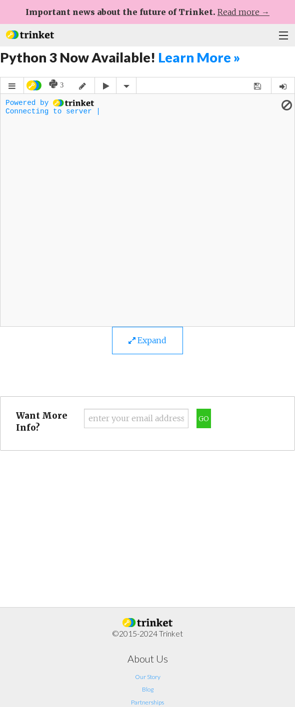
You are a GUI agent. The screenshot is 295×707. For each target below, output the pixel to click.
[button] (30, 33)
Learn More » (199, 57)
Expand (147, 340)
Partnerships (147, 702)
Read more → (244, 12)
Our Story (147, 677)
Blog (148, 689)
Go (203, 418)
